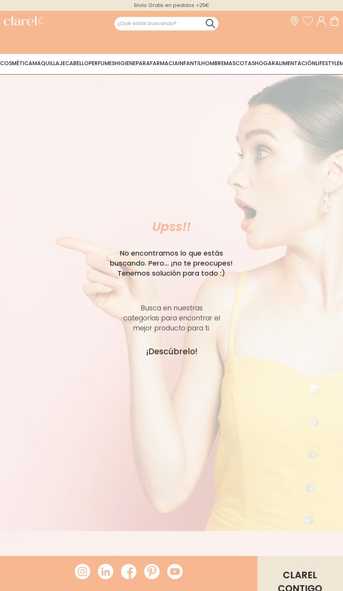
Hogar (265, 63)
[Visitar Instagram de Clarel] (82, 572)
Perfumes (102, 63)
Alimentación (295, 63)
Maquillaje (48, 63)
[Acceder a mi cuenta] (323, 21)
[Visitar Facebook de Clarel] (128, 572)
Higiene (125, 63)
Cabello (77, 63)
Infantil (189, 63)
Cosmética (16, 63)
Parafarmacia (157, 63)
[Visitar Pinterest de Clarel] (152, 572)
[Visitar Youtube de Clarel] (175, 572)
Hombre (212, 63)
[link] (23, 21)
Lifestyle (328, 63)
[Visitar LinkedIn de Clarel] (105, 572)
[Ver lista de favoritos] (310, 21)
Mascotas (239, 63)
